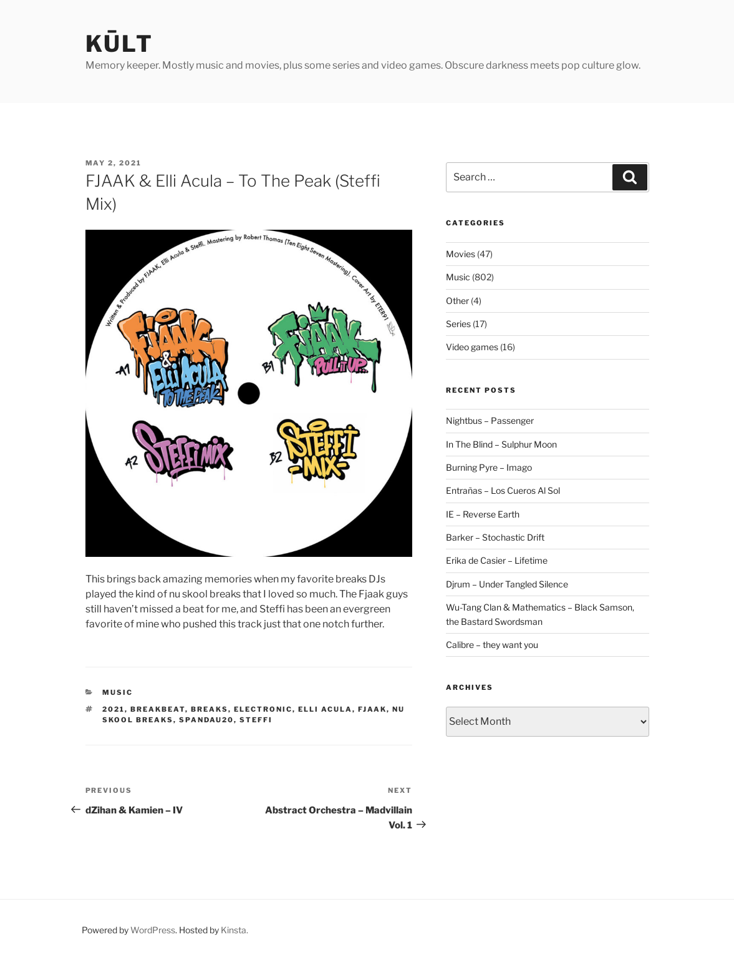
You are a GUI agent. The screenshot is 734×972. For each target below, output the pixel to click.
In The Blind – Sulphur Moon (501, 444)
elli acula (325, 709)
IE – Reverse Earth (482, 514)
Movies (460, 253)
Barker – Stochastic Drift (495, 537)
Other (457, 300)
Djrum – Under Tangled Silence (507, 584)
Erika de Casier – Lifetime (497, 560)
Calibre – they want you (492, 644)
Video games (472, 346)
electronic (263, 709)
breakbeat (157, 709)
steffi (256, 719)
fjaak (372, 709)
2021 (113, 709)
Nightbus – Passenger (490, 420)
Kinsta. (234, 930)
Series (458, 323)
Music (117, 692)
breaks (209, 709)
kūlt (119, 43)
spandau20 (206, 719)
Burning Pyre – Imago (489, 467)
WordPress (152, 930)
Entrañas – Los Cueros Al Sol (503, 490)
